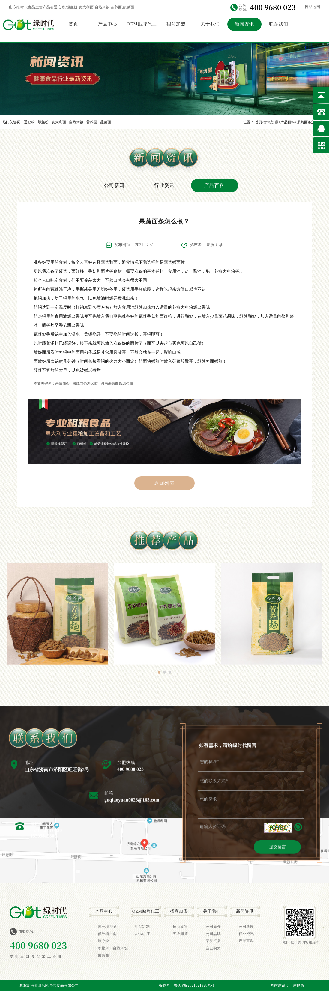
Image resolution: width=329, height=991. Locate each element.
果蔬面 (103, 955)
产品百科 (287, 122)
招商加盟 (176, 24)
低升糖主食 (107, 934)
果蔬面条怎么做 (85, 383)
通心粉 (29, 122)
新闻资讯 (244, 24)
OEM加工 (143, 934)
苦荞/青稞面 (108, 926)
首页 (73, 24)
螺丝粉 (43, 122)
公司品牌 (213, 934)
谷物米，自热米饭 (113, 948)
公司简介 (213, 926)
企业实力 (213, 948)
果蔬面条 (62, 383)
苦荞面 (91, 122)
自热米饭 (76, 122)
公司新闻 (114, 185)
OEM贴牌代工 (142, 24)
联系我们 (278, 24)
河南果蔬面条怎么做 (117, 383)
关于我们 (210, 24)
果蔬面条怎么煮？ (311, 122)
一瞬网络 (296, 985)
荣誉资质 (213, 941)
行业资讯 (164, 185)
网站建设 (278, 985)
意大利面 (59, 122)
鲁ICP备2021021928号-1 (194, 985)
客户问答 (180, 934)
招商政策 (180, 926)
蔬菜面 (105, 122)
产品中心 (107, 24)
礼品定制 (142, 926)
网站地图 (312, 7)
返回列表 (164, 483)
